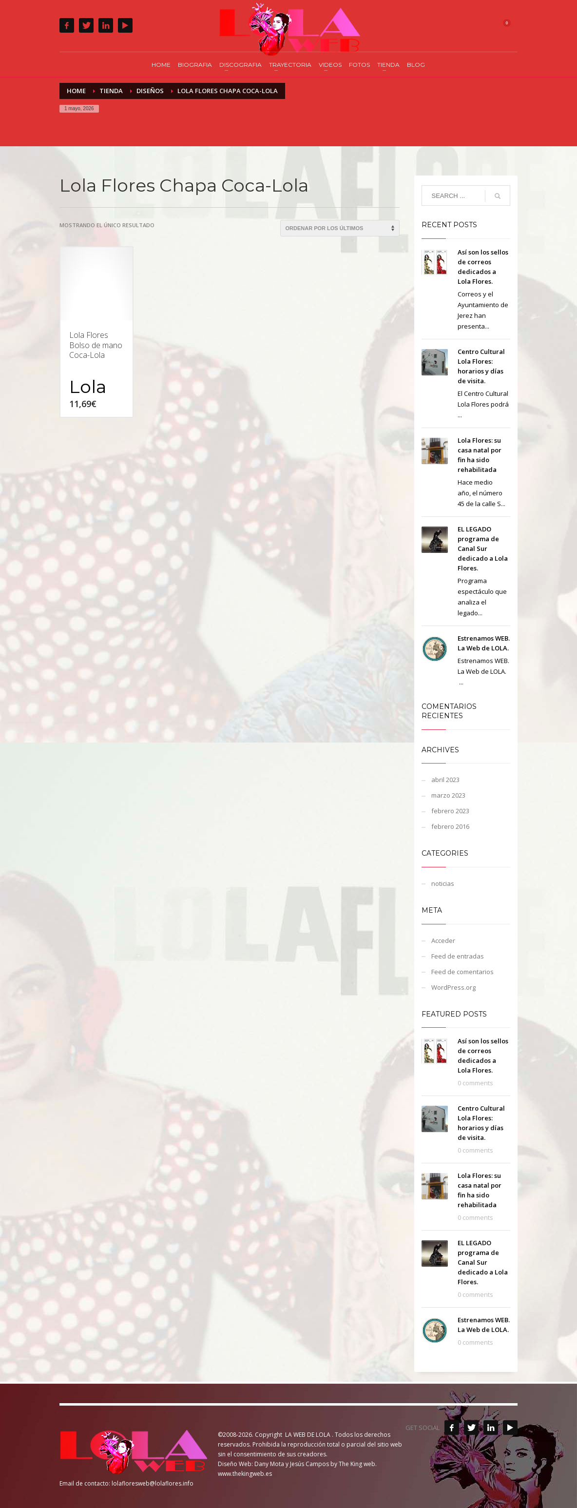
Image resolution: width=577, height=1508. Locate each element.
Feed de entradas (457, 956)
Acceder (443, 940)
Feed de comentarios (462, 971)
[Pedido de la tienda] (340, 228)
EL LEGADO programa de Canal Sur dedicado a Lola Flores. (483, 548)
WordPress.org (453, 987)
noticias (442, 883)
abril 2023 (445, 779)
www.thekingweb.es (245, 1473)
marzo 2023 (448, 795)
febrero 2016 (450, 826)
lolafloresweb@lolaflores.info (152, 1483)
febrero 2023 (450, 810)
